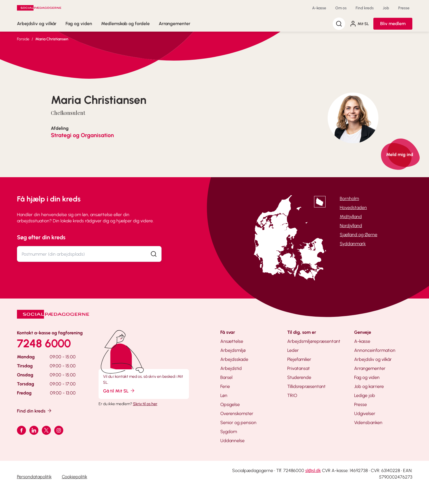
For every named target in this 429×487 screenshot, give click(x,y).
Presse (404, 8)
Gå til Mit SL (119, 391)
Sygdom (228, 431)
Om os (341, 8)
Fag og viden (79, 23)
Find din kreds (34, 411)
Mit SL (359, 23)
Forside (23, 39)
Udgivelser (364, 413)
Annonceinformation (374, 350)
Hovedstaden (353, 207)
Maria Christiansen (51, 39)
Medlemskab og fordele (125, 23)
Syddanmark (353, 243)
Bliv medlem (393, 23)
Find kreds (365, 8)
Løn (223, 395)
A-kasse (319, 8)
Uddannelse (232, 440)
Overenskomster (236, 413)
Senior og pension (238, 422)
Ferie (225, 386)
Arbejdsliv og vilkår (36, 23)
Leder (293, 350)
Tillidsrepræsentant (306, 386)
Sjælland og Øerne (358, 234)
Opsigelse (230, 404)
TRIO (292, 395)
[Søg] (339, 23)
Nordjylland (351, 225)
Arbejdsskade (234, 359)
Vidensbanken (368, 422)
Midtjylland (351, 216)
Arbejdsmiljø (233, 350)
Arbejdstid (231, 368)
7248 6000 (44, 343)
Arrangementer (174, 23)
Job (386, 8)
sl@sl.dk (313, 470)
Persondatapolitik (34, 476)
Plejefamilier (299, 359)
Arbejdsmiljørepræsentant (313, 341)
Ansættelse (231, 341)
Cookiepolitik (74, 476)
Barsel (226, 377)
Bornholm (349, 198)
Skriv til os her (145, 404)
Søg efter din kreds (41, 237)
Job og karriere (369, 386)
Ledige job (364, 395)
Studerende (299, 377)
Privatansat (298, 368)
